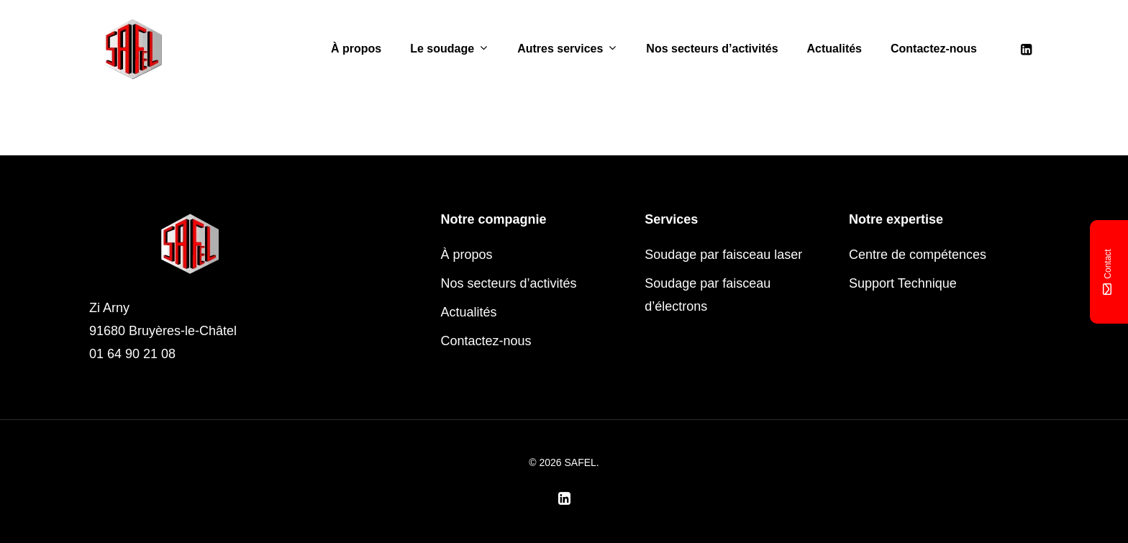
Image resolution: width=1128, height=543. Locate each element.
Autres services (566, 49)
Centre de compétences (917, 254)
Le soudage (448, 49)
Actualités (834, 49)
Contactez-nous (934, 49)
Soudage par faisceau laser (723, 254)
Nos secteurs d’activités (712, 49)
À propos (356, 49)
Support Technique (903, 283)
